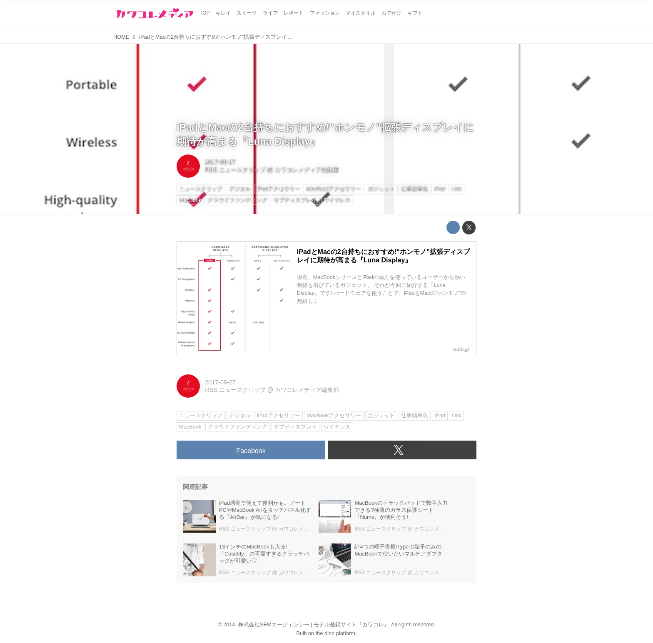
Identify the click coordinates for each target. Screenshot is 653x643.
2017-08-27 (220, 162)
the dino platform (335, 633)
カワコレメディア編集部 (307, 170)
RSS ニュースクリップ (235, 170)
